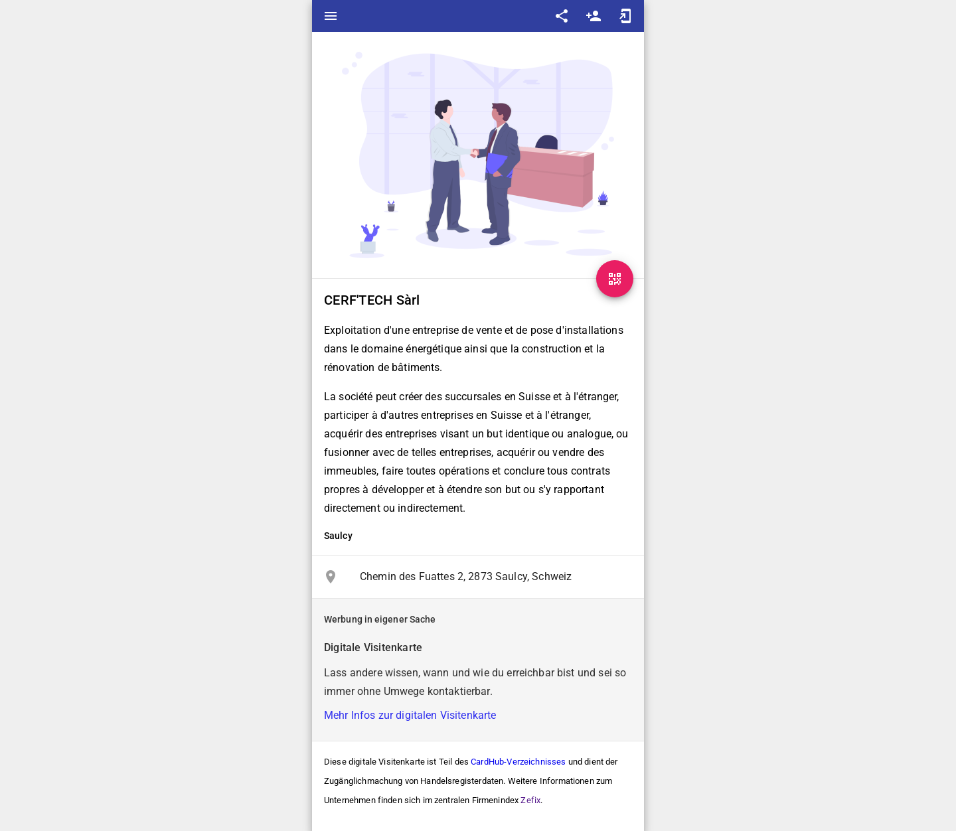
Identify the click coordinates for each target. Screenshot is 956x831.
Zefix (530, 800)
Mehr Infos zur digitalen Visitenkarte (410, 715)
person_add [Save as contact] (593, 16)
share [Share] (562, 16)
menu (331, 16)
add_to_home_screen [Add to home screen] (625, 16)
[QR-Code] (614, 278)
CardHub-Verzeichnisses (518, 762)
